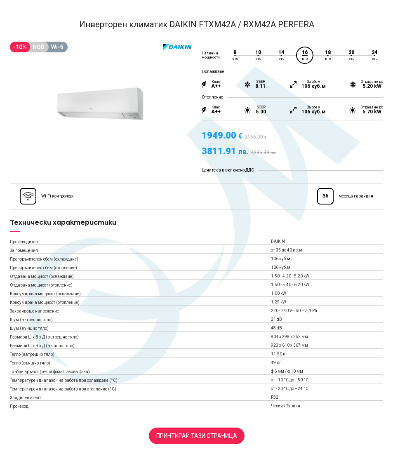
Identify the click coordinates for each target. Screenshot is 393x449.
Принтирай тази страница (196, 436)
